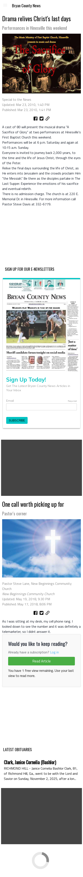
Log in (54, 652)
